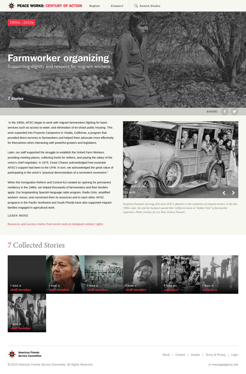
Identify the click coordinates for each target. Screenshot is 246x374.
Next (235, 189)
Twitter (234, 111)
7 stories (16, 99)
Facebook (225, 111)
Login (234, 355)
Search (133, 6)
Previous (224, 189)
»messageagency (222, 365)
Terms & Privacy (216, 355)
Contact (180, 355)
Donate (195, 355)
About (166, 355)
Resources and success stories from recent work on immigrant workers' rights (55, 224)
